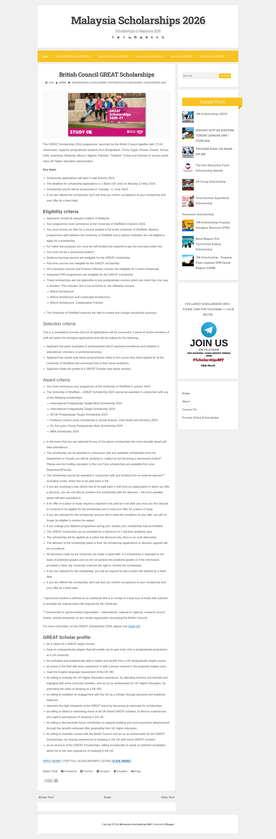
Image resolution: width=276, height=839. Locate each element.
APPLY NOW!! (52, 761)
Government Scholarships (73, 56)
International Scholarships (89, 82)
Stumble (120, 771)
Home (45, 56)
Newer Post (46, 797)
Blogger (169, 824)
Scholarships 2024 (155, 82)
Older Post (168, 797)
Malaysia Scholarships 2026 (138, 20)
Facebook (69, 771)
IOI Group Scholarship (211, 181)
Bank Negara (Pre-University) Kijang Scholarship (208, 244)
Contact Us (189, 409)
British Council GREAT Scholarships (106, 74)
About (186, 401)
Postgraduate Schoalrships (125, 82)
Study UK (134, 626)
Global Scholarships (149, 56)
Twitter (86, 771)
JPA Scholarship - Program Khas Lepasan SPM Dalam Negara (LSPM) (214, 263)
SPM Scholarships (181, 56)
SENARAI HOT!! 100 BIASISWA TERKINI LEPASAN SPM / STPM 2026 (215, 135)
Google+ (103, 771)
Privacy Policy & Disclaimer (200, 417)
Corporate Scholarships (113, 56)
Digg (136, 771)
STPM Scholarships (212, 56)
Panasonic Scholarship (198, 214)
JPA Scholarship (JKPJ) (211, 114)
